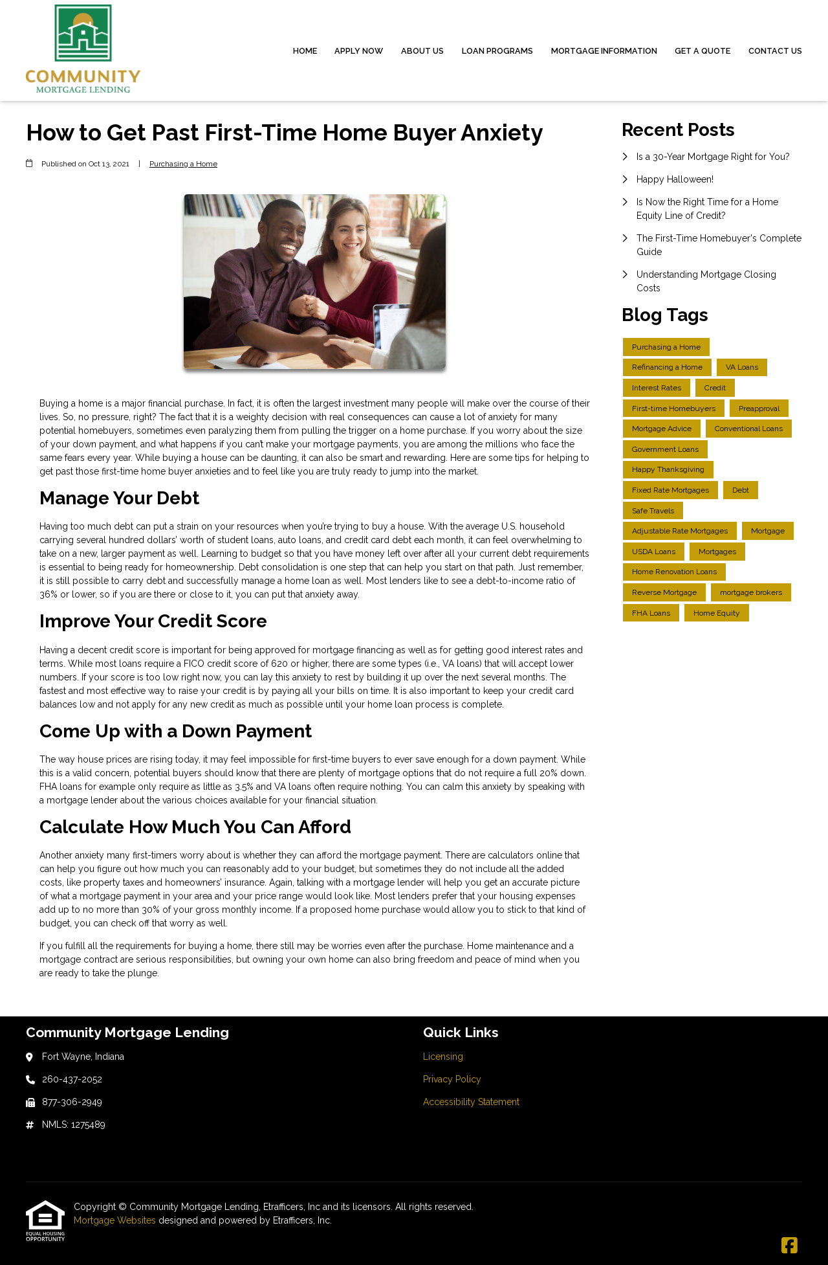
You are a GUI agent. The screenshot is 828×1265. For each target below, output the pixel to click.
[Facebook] (789, 1246)
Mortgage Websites (116, 1220)
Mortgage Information (604, 51)
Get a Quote (702, 51)
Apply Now (358, 51)
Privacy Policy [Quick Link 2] (452, 1079)
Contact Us (775, 51)
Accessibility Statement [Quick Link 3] (471, 1102)
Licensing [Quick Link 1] (443, 1056)
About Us (422, 51)
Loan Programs (497, 51)
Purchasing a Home (183, 163)
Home (305, 51)
